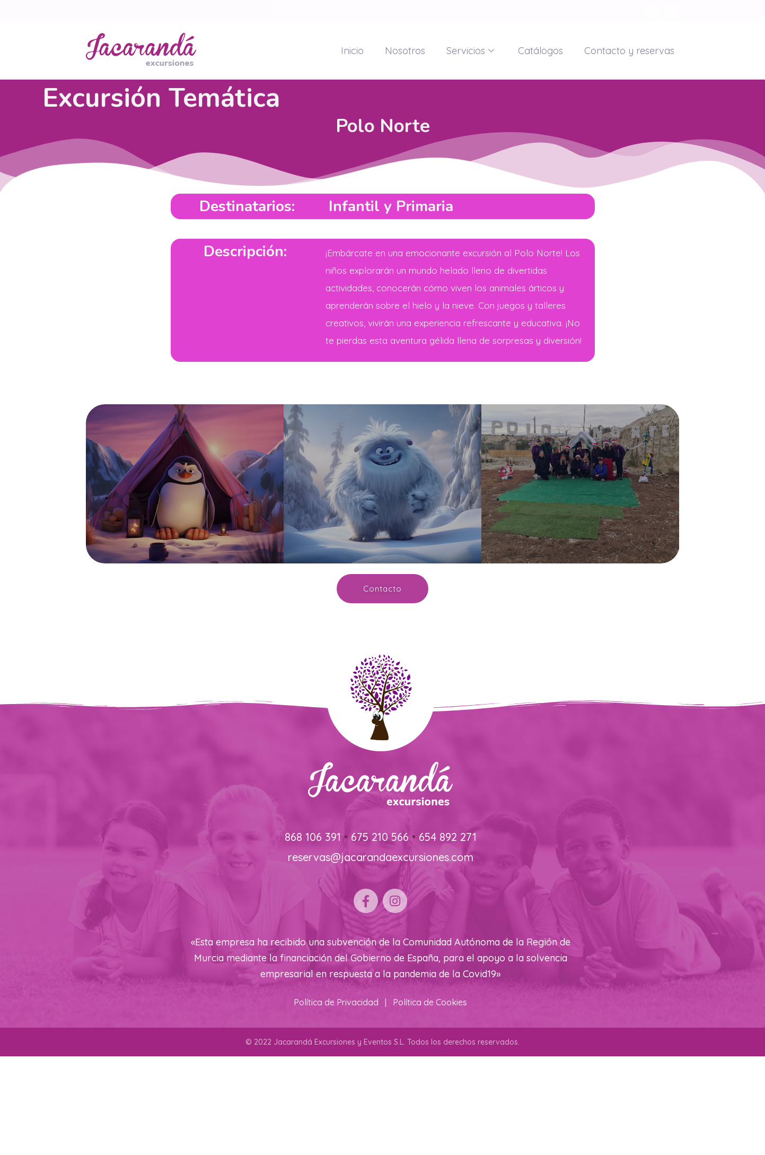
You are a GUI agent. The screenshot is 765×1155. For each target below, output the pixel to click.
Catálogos (540, 51)
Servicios (471, 51)
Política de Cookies (430, 1002)
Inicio (352, 51)
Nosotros (405, 51)
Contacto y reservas (629, 51)
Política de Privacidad (336, 1002)
